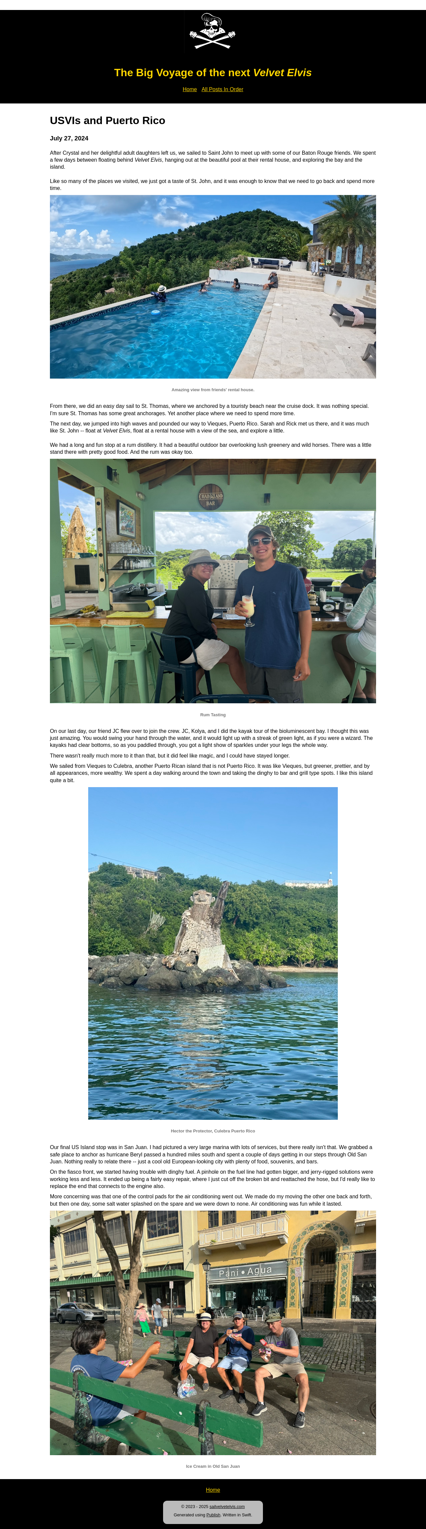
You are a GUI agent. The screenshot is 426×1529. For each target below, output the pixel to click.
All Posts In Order (222, 89)
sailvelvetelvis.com (227, 1506)
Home (190, 89)
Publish (213, 1514)
